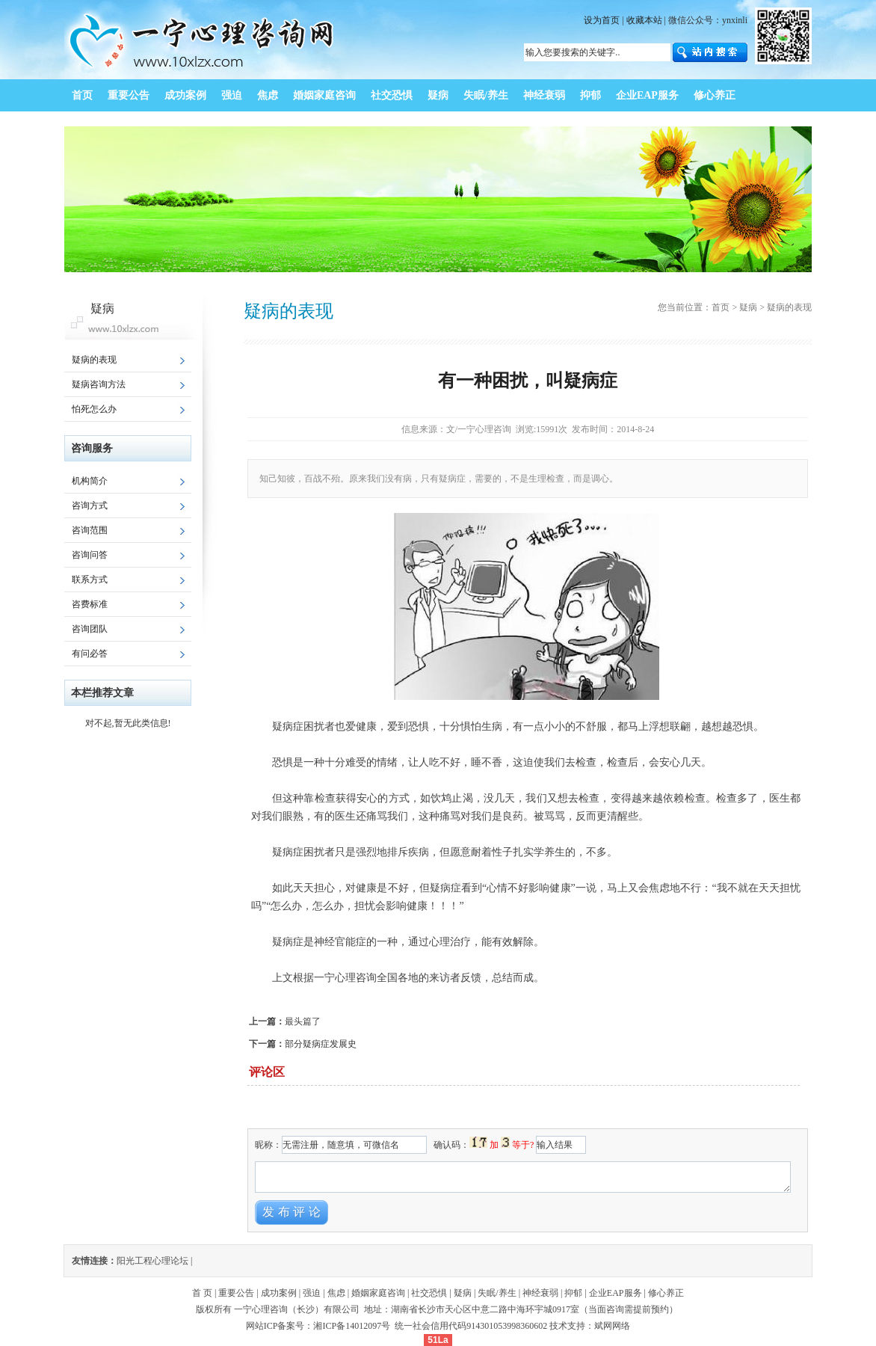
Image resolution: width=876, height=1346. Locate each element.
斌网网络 (612, 1326)
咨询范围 (90, 530)
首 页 (202, 1293)
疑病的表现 (94, 359)
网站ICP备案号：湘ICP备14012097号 (319, 1326)
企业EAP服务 (615, 1293)
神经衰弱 (540, 1293)
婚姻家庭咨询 (378, 1293)
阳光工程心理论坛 (152, 1261)
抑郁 (573, 1293)
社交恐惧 (429, 1293)
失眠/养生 (497, 1293)
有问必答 (90, 653)
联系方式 (90, 579)
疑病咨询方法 (99, 384)
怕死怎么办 (94, 409)
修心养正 (666, 1293)
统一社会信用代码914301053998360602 (471, 1326)
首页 (721, 307)
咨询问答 (90, 555)
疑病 (748, 307)
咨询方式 (90, 505)
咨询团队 (90, 629)
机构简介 (90, 481)
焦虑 (336, 1293)
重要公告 (236, 1293)
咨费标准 (90, 604)
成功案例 (279, 1293)
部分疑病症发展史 (321, 1044)
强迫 (312, 1293)
